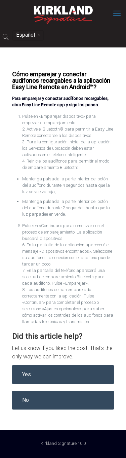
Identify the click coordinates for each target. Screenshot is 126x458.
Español (28, 35)
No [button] (25, 400)
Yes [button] (26, 374)
